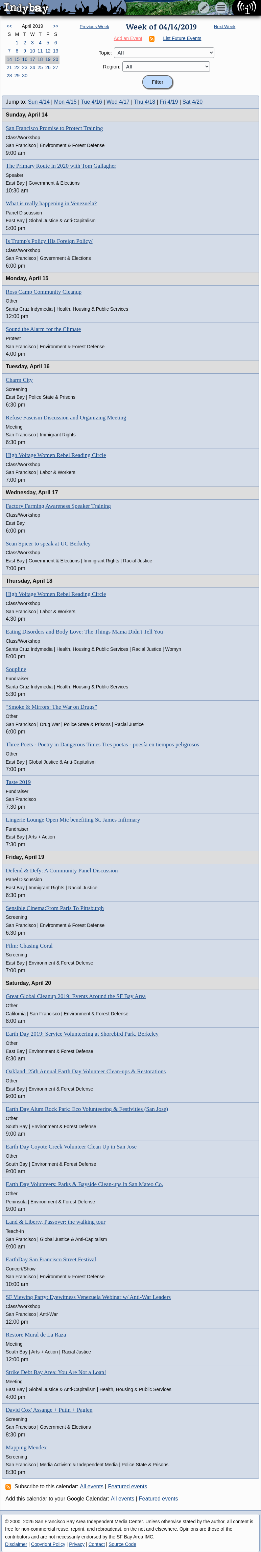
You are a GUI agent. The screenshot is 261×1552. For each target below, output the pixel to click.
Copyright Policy (48, 1544)
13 (55, 51)
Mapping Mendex (26, 1447)
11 (40, 51)
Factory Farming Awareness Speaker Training (58, 506)
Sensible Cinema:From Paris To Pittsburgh (55, 908)
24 (32, 67)
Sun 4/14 (39, 102)
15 (17, 59)
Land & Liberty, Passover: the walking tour (55, 1222)
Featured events (127, 1486)
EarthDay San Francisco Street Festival (51, 1259)
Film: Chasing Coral (29, 946)
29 (17, 75)
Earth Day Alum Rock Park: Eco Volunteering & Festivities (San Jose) (87, 1109)
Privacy (77, 1544)
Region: (112, 66)
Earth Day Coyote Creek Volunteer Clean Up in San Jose (71, 1146)
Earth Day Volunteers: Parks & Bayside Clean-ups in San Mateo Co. (84, 1184)
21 (9, 67)
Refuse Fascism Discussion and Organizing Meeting (66, 417)
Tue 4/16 (91, 102)
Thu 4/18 (144, 102)
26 (48, 67)
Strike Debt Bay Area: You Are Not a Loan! (56, 1372)
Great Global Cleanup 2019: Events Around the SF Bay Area (76, 996)
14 (9, 59)
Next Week (224, 26)
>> (55, 26)
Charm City (19, 380)
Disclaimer (16, 1544)
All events (91, 1486)
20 (55, 59)
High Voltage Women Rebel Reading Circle (56, 455)
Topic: (105, 53)
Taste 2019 (18, 782)
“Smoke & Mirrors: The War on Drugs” (51, 707)
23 (24, 67)
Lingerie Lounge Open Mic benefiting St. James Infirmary (73, 819)
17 (32, 59)
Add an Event (128, 38)
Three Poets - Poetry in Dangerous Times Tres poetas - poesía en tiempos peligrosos (102, 744)
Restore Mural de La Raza (36, 1334)
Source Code (122, 1544)
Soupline (16, 669)
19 (48, 59)
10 (32, 51)
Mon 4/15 (65, 102)
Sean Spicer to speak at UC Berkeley (48, 543)
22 (17, 67)
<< (9, 26)
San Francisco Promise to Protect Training (54, 128)
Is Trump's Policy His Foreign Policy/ (49, 241)
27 (55, 67)
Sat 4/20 (193, 102)
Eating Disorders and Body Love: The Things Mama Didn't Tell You (84, 631)
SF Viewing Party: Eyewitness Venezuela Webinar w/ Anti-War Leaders (88, 1297)
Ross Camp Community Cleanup (43, 292)
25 (40, 67)
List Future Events (182, 38)
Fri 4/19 (169, 102)
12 (48, 51)
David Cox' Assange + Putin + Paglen (49, 1410)
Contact (97, 1544)
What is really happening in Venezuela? (51, 203)
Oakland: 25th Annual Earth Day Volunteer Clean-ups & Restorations (86, 1071)
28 (9, 75)
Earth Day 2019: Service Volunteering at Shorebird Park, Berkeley (82, 1034)
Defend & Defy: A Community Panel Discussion (62, 870)
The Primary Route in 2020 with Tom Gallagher (61, 166)
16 (24, 59)
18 (40, 59)
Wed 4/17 (117, 102)
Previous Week (94, 26)
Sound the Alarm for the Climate (43, 329)
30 (24, 75)
